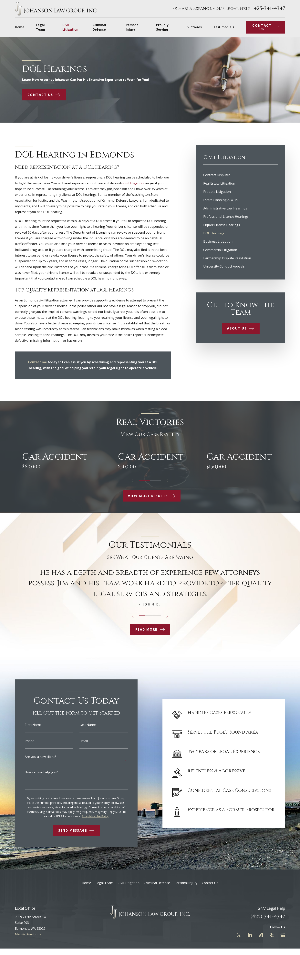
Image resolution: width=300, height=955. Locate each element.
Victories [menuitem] (194, 27)
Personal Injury (185, 883)
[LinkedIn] (250, 935)
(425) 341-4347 (267, 916)
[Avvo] (261, 935)
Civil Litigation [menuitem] (70, 27)
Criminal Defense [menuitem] (99, 27)
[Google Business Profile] (283, 935)
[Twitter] (239, 935)
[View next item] (167, 480)
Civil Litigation (129, 883)
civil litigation (133, 183)
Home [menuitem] (19, 27)
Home (86, 883)
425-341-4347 (269, 8)
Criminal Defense (157, 883)
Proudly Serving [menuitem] (162, 27)
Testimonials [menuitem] (223, 27)
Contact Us (210, 883)
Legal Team (104, 883)
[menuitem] (240, 175)
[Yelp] (272, 935)
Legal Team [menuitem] (40, 27)
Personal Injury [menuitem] (133, 27)
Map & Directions (28, 934)
